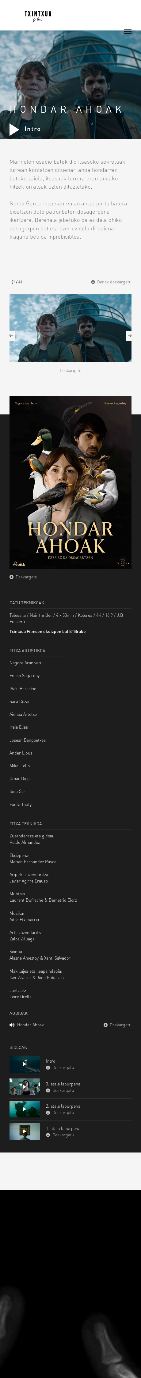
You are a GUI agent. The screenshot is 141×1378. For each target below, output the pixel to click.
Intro (25, 129)
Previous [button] (12, 336)
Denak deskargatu (111, 281)
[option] (70, 340)
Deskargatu (71, 370)
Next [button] (128, 336)
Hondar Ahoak (27, 1024)
